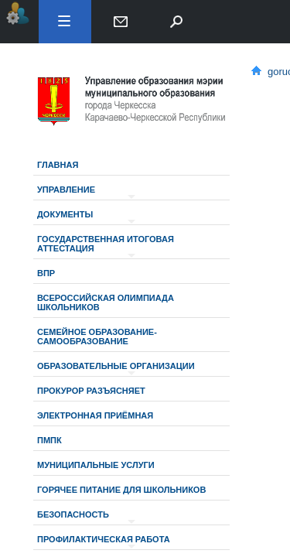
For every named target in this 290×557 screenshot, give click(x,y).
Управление (66, 189)
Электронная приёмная (95, 415)
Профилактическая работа (103, 539)
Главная (57, 164)
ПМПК (49, 440)
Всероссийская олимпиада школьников (105, 302)
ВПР (46, 273)
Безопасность (73, 514)
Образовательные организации (116, 366)
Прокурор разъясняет (91, 390)
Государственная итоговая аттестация (105, 243)
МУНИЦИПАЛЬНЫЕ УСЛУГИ (96, 465)
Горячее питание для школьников (121, 489)
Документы (65, 214)
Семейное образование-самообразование (97, 336)
